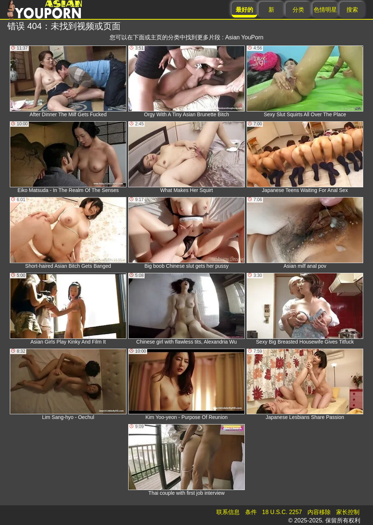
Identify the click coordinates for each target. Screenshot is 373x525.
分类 (298, 10)
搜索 (352, 10)
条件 (251, 512)
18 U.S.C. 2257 (282, 512)
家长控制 (348, 512)
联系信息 (228, 512)
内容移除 (319, 512)
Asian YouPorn (244, 37)
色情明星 (325, 10)
